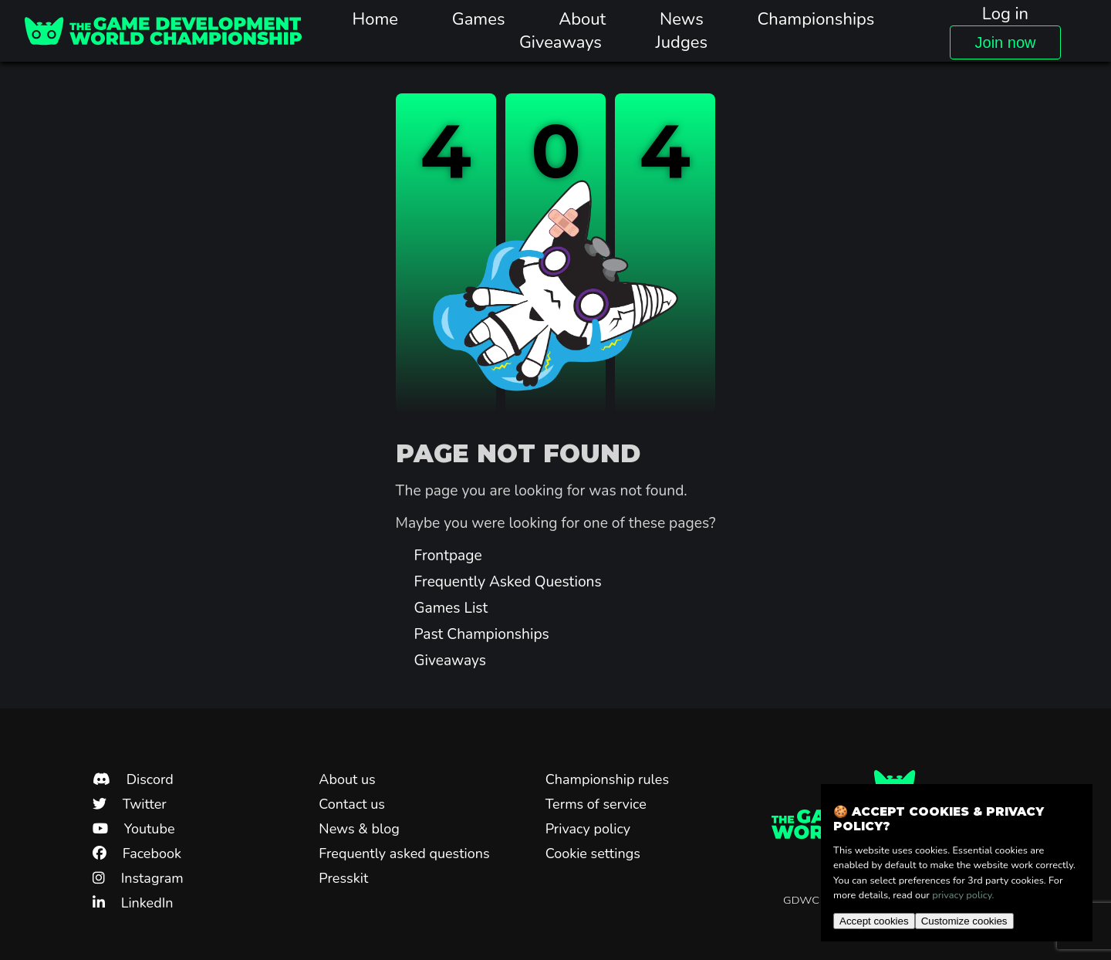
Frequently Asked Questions (508, 582)
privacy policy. (963, 895)
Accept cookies (874, 921)
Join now (1005, 42)
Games (478, 19)
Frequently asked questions (404, 853)
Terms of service (596, 804)
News (682, 19)
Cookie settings (592, 853)
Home (376, 19)
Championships (815, 19)
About (582, 19)
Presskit (343, 878)
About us (347, 779)
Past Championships (481, 634)
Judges (681, 42)
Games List (451, 608)
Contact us (352, 804)
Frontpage (448, 556)
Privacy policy (587, 829)
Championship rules (607, 779)
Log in (1005, 13)
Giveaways (560, 42)
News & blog (359, 829)
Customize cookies (964, 921)
